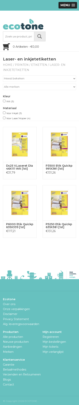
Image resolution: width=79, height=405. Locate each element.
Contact (8, 384)
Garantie (8, 364)
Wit (10, 101)
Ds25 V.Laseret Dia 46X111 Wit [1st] (19, 167)
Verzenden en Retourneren (22, 374)
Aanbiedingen (12, 346)
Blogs (7, 379)
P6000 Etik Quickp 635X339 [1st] (19, 226)
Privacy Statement (16, 319)
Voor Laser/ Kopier (18, 118)
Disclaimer (10, 314)
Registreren (51, 337)
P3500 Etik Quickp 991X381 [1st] (59, 167)
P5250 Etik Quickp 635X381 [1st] (59, 226)
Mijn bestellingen (54, 342)
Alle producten (13, 337)
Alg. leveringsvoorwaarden (21, 324)
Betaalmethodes (14, 369)
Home (7, 65)
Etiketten (39, 65)
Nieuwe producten (16, 342)
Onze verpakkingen (16, 309)
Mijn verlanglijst (53, 352)
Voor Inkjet (14, 113)
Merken (8, 352)
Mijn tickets (50, 346)
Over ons (9, 304)
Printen (22, 65)
